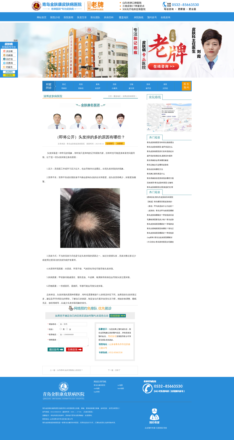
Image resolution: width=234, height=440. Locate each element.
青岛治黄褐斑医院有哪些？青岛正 (160, 228)
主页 (110, 96)
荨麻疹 (64, 88)
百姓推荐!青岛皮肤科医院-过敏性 (160, 183)
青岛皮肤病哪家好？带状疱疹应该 (160, 215)
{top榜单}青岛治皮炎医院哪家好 (159, 237)
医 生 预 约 (186, 86)
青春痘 (81, 88)
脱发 (148, 84)
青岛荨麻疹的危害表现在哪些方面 (160, 178)
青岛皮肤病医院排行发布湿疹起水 (160, 151)
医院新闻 (68, 17)
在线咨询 (165, 17)
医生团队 (95, 17)
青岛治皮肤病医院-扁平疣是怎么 (160, 147)
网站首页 (41, 17)
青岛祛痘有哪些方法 (155, 169)
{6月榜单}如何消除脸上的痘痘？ (70, 370)
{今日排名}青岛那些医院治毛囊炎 (160, 242)
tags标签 (97, 392)
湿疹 (114, 84)
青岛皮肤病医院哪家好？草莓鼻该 (160, 224)
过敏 (131, 84)
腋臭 (98, 84)
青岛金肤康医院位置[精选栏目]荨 (160, 187)
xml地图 (97, 388)
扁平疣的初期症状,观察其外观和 (159, 156)
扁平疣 (148, 88)
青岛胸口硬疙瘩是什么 (156, 174)
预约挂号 (152, 17)
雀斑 (165, 84)
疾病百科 (109, 17)
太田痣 (165, 88)
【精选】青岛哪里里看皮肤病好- (160, 202)
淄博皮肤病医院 (129, 96)
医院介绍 (55, 17)
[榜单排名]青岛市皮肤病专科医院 (160, 197)
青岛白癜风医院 (99, 385)
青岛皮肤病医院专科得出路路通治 (160, 142)
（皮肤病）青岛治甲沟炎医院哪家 (160, 211)
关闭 (15, 41)
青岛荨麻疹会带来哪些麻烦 (157, 160)
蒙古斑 (131, 88)
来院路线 (138, 17)
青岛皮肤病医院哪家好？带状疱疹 (160, 233)
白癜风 (114, 88)
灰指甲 (97, 88)
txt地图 (120, 385)
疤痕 (81, 84)
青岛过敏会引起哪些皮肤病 (157, 165)
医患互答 (82, 17)
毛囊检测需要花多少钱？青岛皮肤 (160, 220)
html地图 (121, 388)
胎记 (64, 84)
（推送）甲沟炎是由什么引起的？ (160, 206)
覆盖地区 (123, 17)
